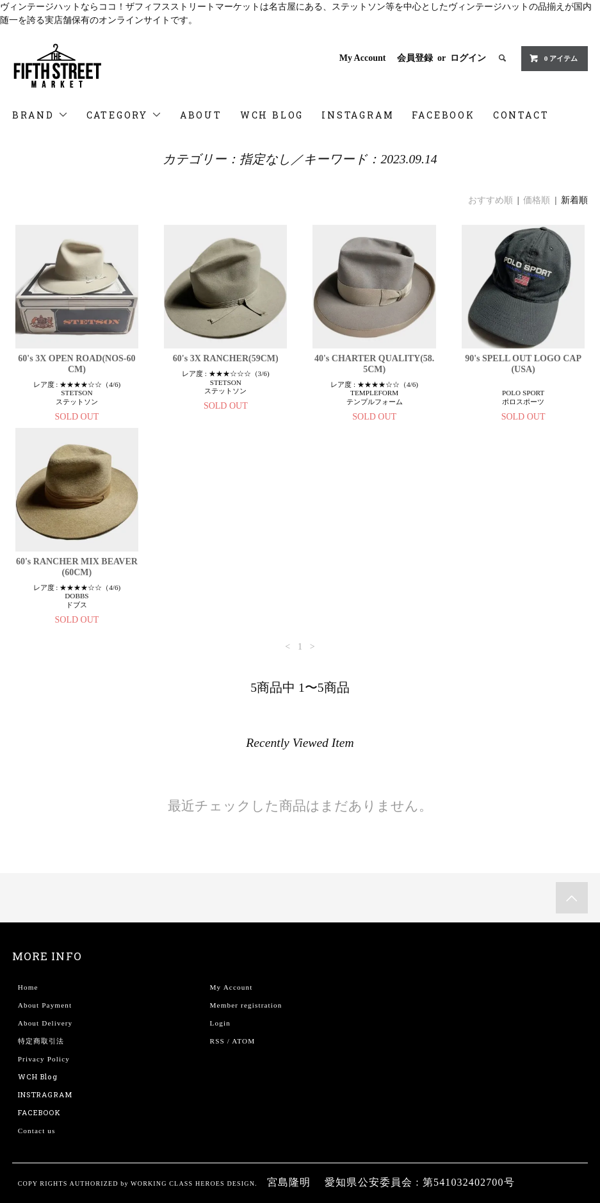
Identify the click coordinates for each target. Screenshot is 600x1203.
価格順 (536, 200)
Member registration (246, 1005)
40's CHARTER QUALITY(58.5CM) (374, 364)
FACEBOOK (443, 115)
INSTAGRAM (357, 115)
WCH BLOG (272, 115)
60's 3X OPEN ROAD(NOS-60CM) (76, 364)
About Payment (45, 1005)
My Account (362, 58)
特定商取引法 (41, 1041)
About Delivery (45, 1023)
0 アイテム (553, 58)
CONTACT (521, 115)
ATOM (243, 1041)
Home (28, 987)
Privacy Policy (44, 1059)
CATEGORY (124, 115)
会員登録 (415, 58)
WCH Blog (38, 1076)
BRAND (40, 115)
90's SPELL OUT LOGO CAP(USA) (523, 364)
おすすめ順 (490, 200)
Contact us (37, 1130)
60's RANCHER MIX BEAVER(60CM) (77, 567)
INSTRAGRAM (45, 1094)
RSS (217, 1041)
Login (220, 1023)
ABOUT (201, 115)
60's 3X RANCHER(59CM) (226, 358)
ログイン (468, 58)
